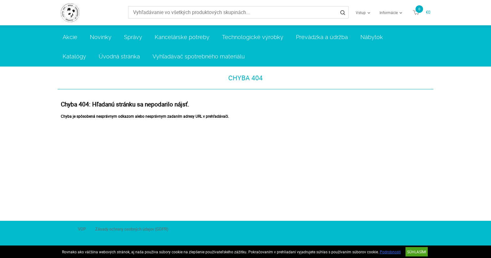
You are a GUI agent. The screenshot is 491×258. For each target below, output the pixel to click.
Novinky (100, 37)
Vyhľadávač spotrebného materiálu (198, 56)
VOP (82, 229)
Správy (133, 37)
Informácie (389, 12)
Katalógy (74, 56)
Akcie (70, 37)
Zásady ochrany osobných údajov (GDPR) (131, 229)
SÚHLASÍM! (416, 251)
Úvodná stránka (119, 56)
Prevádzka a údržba (322, 37)
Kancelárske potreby (182, 37)
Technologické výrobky (252, 37)
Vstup (361, 12)
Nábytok (371, 37)
